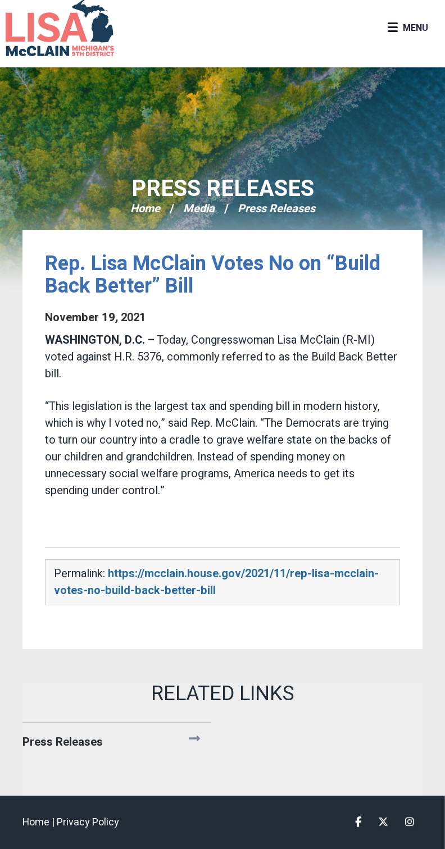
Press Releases (222, 189)
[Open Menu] (407, 28)
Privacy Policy (88, 822)
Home (145, 208)
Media (199, 208)
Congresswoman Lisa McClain (79, 28)
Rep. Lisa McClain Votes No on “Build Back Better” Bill (212, 275)
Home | (39, 822)
